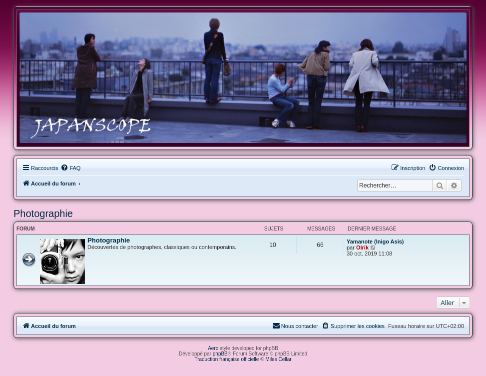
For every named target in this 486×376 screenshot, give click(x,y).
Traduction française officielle (226, 359)
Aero (213, 348)
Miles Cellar (278, 359)
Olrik (362, 247)
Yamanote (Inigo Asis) (375, 241)
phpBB (220, 353)
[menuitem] (70, 168)
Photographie (43, 213)
